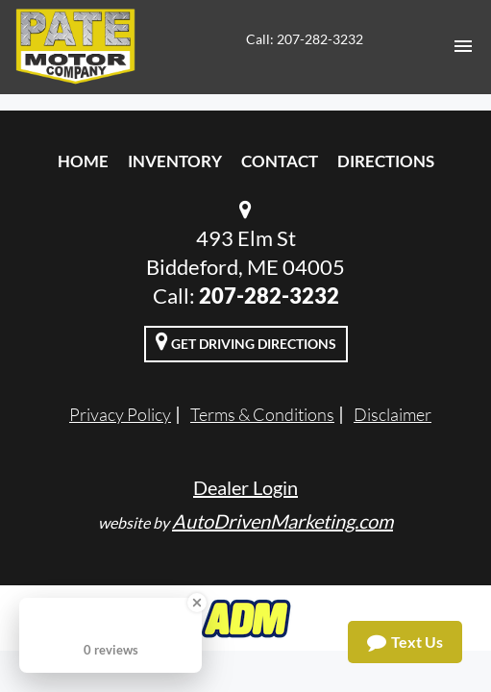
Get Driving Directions (246, 341)
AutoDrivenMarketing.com (282, 520)
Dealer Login (245, 487)
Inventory (175, 161)
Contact (279, 161)
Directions (385, 161)
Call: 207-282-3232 (304, 39)
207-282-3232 (269, 296)
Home (83, 161)
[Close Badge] (197, 602)
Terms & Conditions (262, 414)
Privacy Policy (120, 414)
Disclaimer (392, 414)
